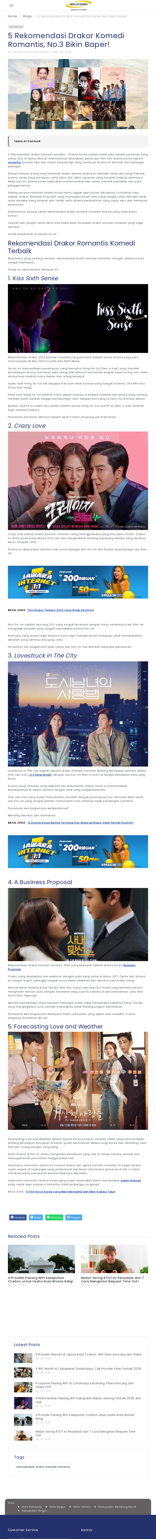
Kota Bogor (58, 1507)
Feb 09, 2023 (62, 52)
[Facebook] (18, 1217)
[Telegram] (73, 1217)
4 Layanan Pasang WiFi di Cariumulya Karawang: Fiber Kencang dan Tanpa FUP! (85, 1385)
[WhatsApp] (54, 1217)
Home (12, 16)
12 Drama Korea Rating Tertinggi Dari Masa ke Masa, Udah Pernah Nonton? (81, 823)
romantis (14, 162)
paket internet (131, 1180)
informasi (16, 26)
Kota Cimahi (82, 1507)
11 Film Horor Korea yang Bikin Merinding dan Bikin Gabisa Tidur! (71, 1192)
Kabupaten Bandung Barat (117, 1507)
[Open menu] (11, 5)
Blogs (27, 16)
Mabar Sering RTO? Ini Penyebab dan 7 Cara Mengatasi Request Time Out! (112, 1279)
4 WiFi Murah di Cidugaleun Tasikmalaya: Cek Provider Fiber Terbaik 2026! (89, 1369)
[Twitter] (36, 1217)
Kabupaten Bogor (34, 1511)
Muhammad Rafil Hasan (31, 52)
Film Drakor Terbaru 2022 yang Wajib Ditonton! (61, 610)
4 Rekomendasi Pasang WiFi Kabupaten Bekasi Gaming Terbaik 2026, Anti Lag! (88, 1400)
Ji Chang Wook (40, 775)
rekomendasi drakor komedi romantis (43, 1467)
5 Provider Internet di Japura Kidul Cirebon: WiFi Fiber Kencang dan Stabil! (89, 1354)
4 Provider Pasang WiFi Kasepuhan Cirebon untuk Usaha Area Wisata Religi (40, 1279)
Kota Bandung (32, 1507)
